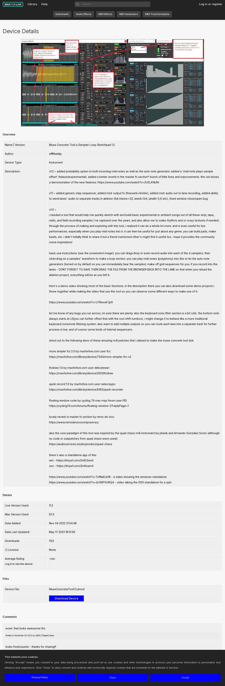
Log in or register (210, 4)
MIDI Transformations (157, 14)
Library (32, 4)
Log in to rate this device (19, 564)
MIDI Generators (128, 14)
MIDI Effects (105, 14)
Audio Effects (83, 14)
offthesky (55, 153)
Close (112, 677)
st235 (38, 635)
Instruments (62, 14)
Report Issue (48, 635)
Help (44, 4)
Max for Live (13, 4)
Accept (185, 677)
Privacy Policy (40, 677)
